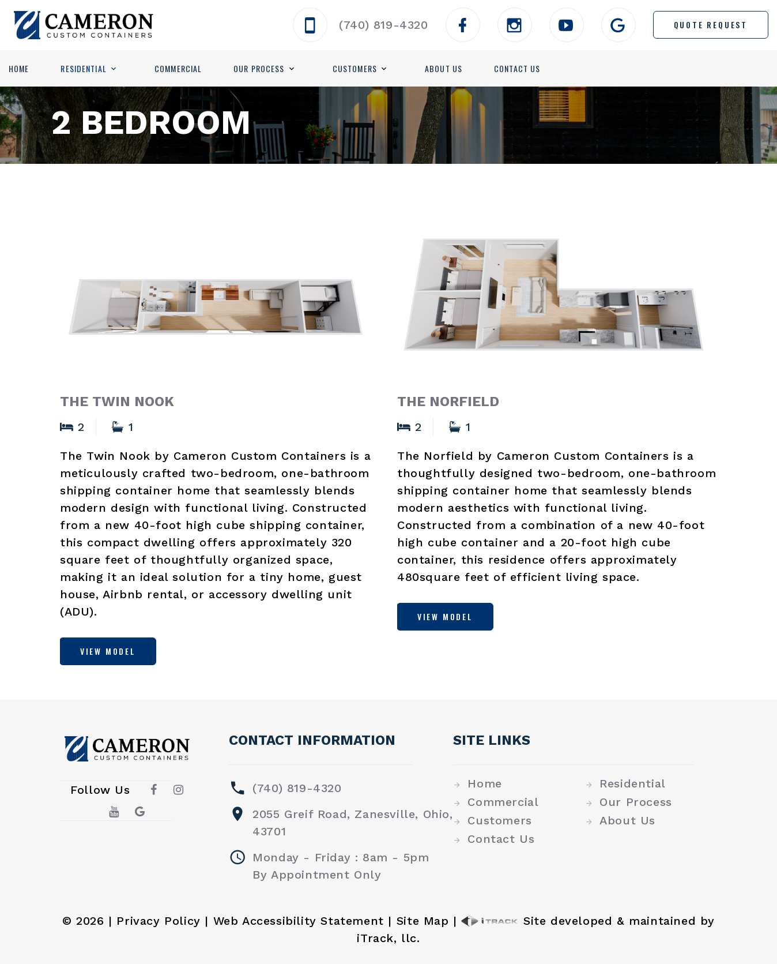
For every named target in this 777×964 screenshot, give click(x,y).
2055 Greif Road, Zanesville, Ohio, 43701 (352, 822)
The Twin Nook (117, 401)
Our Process (258, 68)
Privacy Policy (158, 921)
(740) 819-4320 (383, 25)
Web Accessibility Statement (298, 921)
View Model (108, 651)
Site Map (423, 921)
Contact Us (517, 68)
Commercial (178, 68)
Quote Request (711, 24)
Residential (83, 68)
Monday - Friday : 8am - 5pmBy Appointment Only (340, 866)
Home (19, 68)
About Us (443, 68)
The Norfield (448, 401)
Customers (355, 68)
